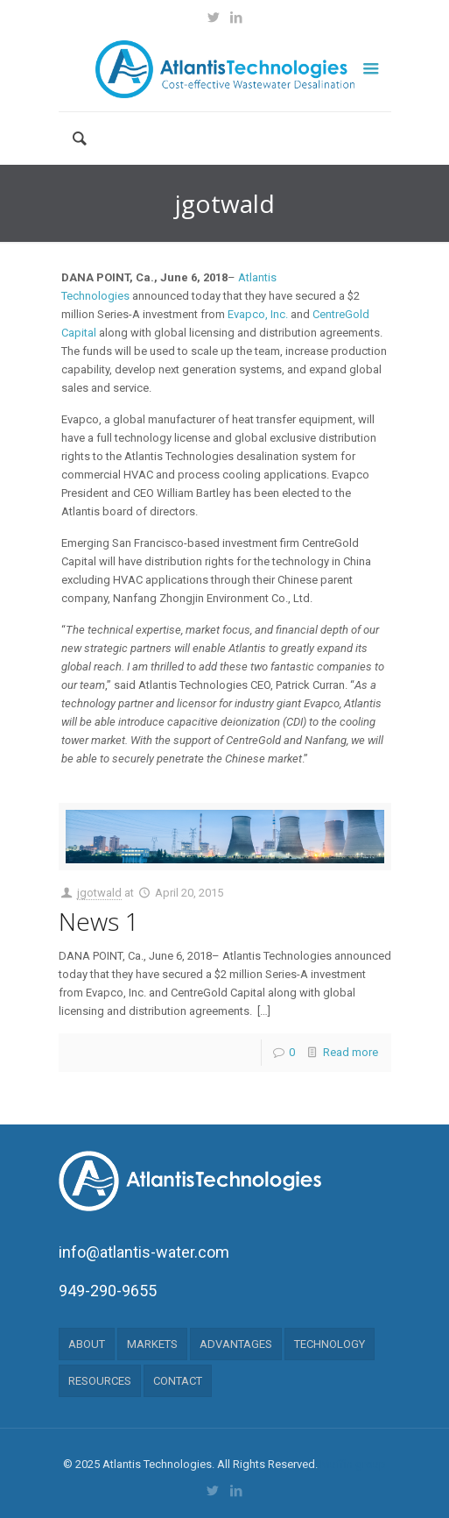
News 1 (99, 921)
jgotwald (99, 892)
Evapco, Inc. (258, 314)
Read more (350, 1052)
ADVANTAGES (236, 1344)
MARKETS (152, 1344)
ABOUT (86, 1344)
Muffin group (353, 1464)
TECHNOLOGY (329, 1344)
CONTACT (177, 1380)
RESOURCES (99, 1380)
